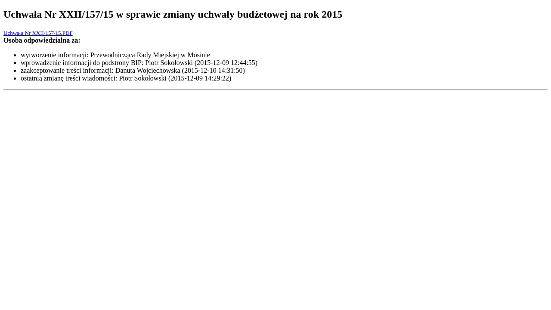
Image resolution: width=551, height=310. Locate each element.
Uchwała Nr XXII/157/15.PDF (38, 33)
